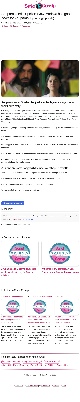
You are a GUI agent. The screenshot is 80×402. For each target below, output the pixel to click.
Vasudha (16, 361)
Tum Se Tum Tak (52, 361)
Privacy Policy (16, 219)
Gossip (14, 26)
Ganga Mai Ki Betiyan (32, 361)
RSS (63, 386)
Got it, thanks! (27, 219)
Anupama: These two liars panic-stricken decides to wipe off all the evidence (67, 319)
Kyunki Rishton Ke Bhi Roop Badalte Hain (49, 365)
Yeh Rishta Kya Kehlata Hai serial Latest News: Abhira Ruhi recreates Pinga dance (39, 319)
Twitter (55, 386)
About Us (18, 386)
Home (5, 26)
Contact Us (44, 386)
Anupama (25, 26)
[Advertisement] (40, 44)
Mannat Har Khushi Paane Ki (15, 365)
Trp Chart (6, 361)
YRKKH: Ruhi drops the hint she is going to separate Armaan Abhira (12, 319)
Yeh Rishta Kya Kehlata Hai (14, 296)
